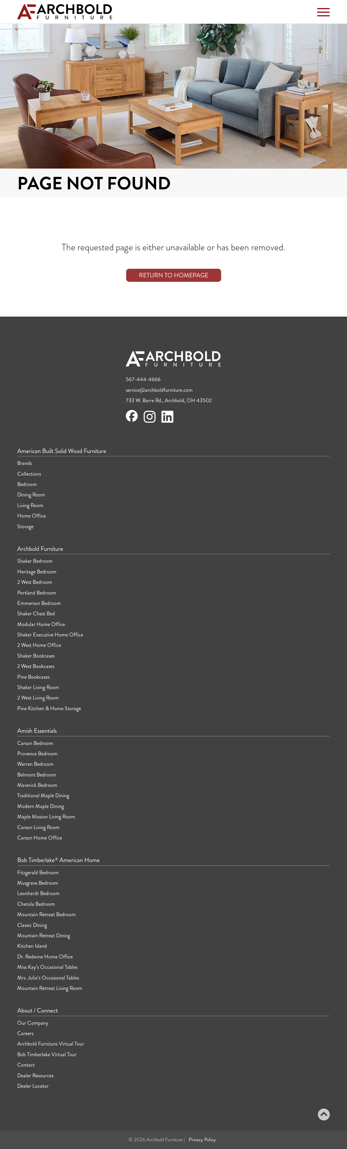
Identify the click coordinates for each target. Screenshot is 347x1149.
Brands (24, 463)
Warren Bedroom (35, 764)
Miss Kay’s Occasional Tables (47, 967)
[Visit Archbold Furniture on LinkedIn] (167, 422)
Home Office (31, 516)
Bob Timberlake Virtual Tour (47, 1054)
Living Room (30, 505)
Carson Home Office (39, 838)
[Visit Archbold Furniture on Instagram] (150, 422)
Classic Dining (32, 925)
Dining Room (31, 495)
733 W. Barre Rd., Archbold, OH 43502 (169, 400)
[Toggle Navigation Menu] (323, 13)
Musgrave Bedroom (37, 883)
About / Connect (37, 1011)
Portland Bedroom (36, 593)
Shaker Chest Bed (36, 613)
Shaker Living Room (38, 687)
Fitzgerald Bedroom (38, 872)
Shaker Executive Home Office (50, 635)
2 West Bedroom (34, 582)
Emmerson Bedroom (39, 603)
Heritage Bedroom (36, 572)
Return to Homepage (173, 275)
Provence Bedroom (37, 753)
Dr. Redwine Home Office (45, 957)
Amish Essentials (37, 731)
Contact (26, 1065)
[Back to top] (324, 1115)
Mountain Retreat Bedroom (46, 914)
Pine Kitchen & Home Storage (49, 708)
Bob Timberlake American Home (58, 860)
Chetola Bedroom (36, 904)
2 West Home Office (39, 645)
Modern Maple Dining (40, 806)
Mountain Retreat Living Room (49, 988)
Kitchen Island (32, 946)
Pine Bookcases (33, 677)
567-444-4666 (143, 379)
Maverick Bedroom (37, 785)
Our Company (32, 1023)
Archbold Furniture (40, 549)
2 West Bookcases (35, 666)
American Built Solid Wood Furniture (61, 451)
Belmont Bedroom (36, 775)
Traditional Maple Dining (43, 795)
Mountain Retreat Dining (43, 935)
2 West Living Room (38, 698)
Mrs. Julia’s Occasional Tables (48, 978)
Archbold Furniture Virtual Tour (50, 1044)
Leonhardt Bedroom (38, 893)
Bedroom (27, 484)
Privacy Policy (202, 1139)
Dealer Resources (35, 1075)
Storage (25, 526)
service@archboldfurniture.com (159, 390)
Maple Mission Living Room (46, 817)
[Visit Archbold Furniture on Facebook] (132, 420)
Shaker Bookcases (36, 656)
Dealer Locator (33, 1086)
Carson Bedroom (35, 743)
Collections (29, 474)
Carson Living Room (38, 827)
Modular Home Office (41, 624)
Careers (25, 1033)
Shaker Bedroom (35, 561)
